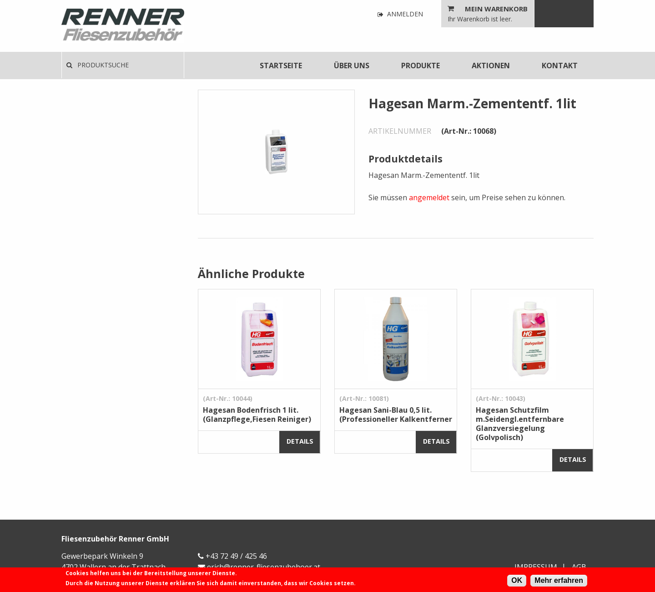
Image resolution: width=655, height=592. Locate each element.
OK (516, 580)
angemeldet (429, 197)
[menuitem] (281, 65)
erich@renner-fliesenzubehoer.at (263, 567)
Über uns (351, 66)
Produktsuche (97, 65)
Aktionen (491, 66)
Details (300, 441)
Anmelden (400, 14)
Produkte (420, 66)
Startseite (281, 66)
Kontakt (560, 66)
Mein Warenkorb (496, 8)
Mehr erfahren (558, 580)
